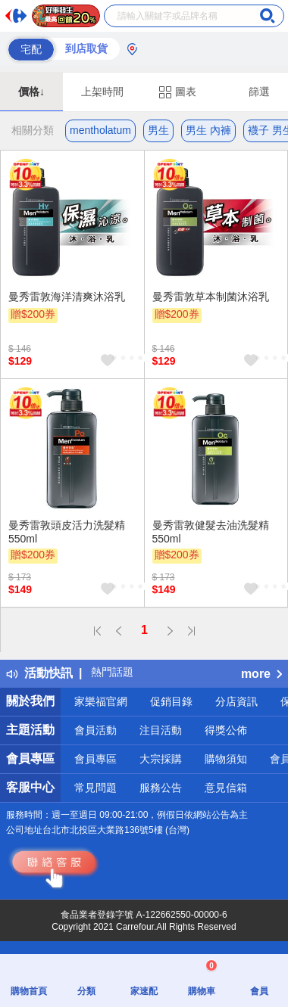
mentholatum (100, 130)
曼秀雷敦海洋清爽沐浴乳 (66, 297)
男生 (158, 130)
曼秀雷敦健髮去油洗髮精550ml (210, 532)
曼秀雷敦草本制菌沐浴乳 (210, 297)
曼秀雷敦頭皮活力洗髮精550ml (66, 532)
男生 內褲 (208, 130)
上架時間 (102, 91)
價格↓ (31, 91)
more (261, 673)
